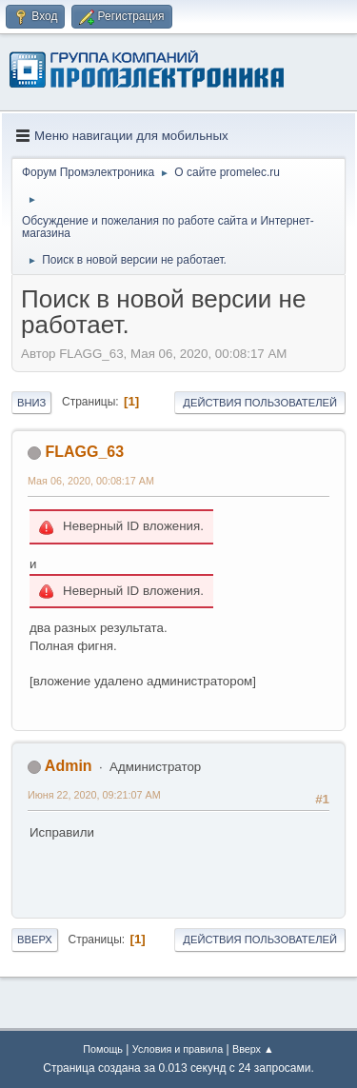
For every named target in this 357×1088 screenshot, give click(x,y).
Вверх (34, 939)
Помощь (103, 1049)
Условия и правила (177, 1049)
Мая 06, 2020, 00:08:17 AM (91, 480)
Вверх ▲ (253, 1049)
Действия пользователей (260, 402)
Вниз (31, 402)
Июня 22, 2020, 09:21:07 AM (94, 795)
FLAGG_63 (84, 452)
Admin (68, 766)
